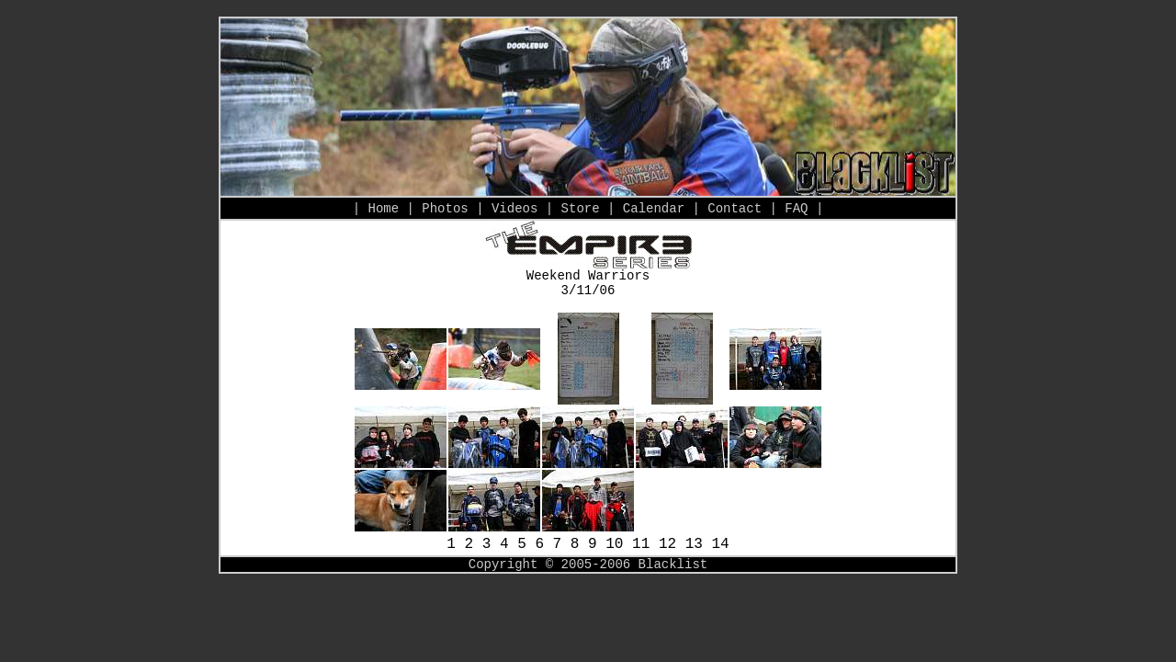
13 (694, 544)
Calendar (653, 208)
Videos (514, 208)
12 (667, 544)
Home (383, 208)
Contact (734, 208)
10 (614, 544)
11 (641, 544)
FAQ (796, 208)
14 (720, 544)
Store (580, 208)
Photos (445, 208)
